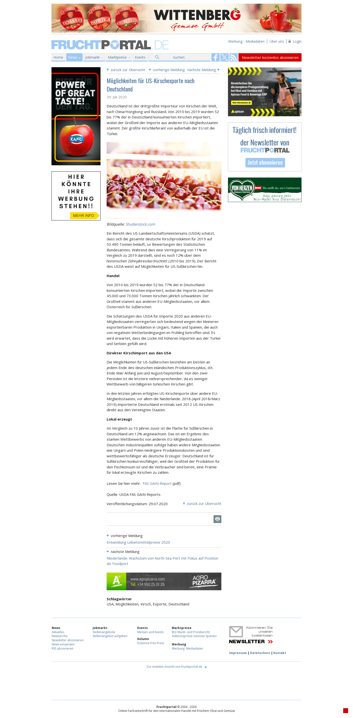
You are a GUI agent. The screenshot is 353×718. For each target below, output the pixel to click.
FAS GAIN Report (157, 483)
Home (58, 57)
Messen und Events (150, 632)
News (72, 57)
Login (297, 41)
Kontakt (279, 653)
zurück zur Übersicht (128, 69)
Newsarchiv (60, 636)
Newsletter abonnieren (68, 640)
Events (140, 57)
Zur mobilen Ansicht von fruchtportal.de (174, 667)
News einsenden (63, 644)
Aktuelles (58, 632)
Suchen (179, 57)
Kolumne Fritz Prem (150, 643)
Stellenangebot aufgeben (110, 636)
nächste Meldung (201, 69)
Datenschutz (260, 653)
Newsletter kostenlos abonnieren (270, 57)
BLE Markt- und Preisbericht (191, 632)
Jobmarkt (92, 57)
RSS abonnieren (62, 648)
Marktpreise (117, 57)
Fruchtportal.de (110, 44)
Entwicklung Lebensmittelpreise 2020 (138, 542)
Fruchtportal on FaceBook (215, 57)
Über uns (277, 41)
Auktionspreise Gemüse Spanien (194, 636)
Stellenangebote (104, 632)
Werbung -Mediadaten (187, 648)
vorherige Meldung (169, 69)
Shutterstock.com (140, 224)
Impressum (238, 653)
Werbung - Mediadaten (246, 41)
